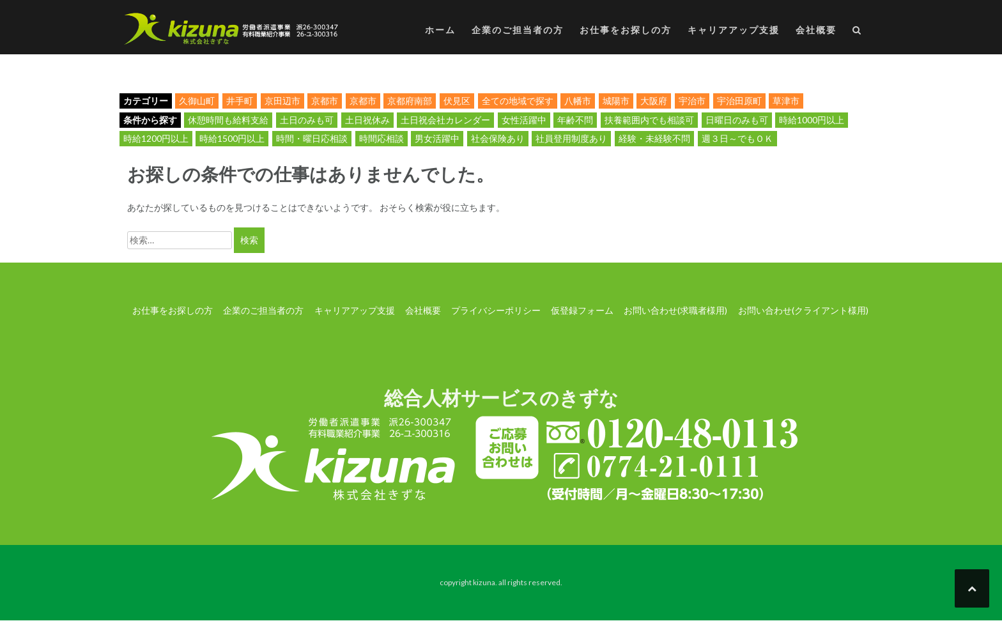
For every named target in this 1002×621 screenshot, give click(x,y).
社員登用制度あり (571, 138)
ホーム (440, 29)
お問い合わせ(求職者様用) (675, 310)
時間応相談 (381, 138)
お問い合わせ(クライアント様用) (803, 310)
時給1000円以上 (811, 119)
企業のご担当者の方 (518, 29)
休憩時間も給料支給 (228, 119)
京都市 (324, 100)
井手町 (239, 100)
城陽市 (616, 100)
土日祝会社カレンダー (445, 119)
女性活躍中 (524, 119)
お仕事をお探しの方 (626, 29)
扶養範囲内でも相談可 (649, 119)
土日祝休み (367, 119)
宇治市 (692, 100)
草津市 (786, 100)
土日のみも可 (307, 119)
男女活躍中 (437, 138)
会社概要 (816, 29)
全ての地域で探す (517, 100)
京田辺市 (282, 100)
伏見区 (456, 100)
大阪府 (653, 100)
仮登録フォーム (582, 310)
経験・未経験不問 (654, 138)
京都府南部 (409, 100)
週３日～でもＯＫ (737, 138)
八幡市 (577, 100)
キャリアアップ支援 (734, 29)
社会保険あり (498, 138)
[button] (857, 32)
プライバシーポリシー (496, 310)
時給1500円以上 (232, 138)
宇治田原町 (739, 100)
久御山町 (197, 100)
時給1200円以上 (156, 138)
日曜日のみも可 (736, 119)
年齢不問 (575, 119)
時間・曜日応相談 (312, 138)
